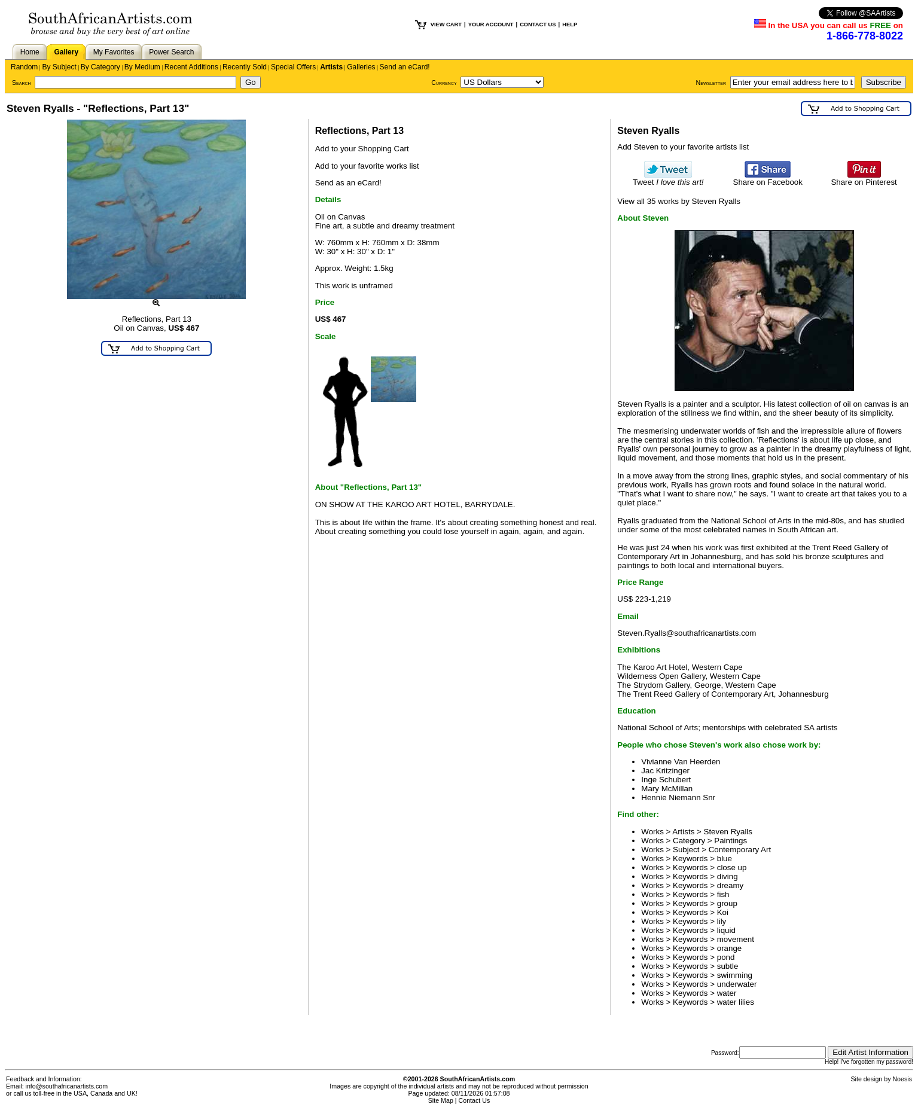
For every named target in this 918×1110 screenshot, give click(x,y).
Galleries (361, 67)
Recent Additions (191, 67)
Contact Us (474, 1100)
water (727, 993)
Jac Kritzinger (665, 770)
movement (735, 939)
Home (29, 52)
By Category (100, 67)
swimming (734, 975)
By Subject (59, 67)
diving (727, 876)
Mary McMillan (667, 788)
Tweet (668, 178)
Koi (722, 912)
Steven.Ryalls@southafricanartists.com (686, 633)
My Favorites (114, 52)
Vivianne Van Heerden (680, 761)
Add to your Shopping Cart (362, 148)
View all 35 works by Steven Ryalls (678, 201)
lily (722, 921)
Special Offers (293, 67)
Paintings (730, 840)
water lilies (735, 1002)
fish (723, 894)
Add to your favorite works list (367, 165)
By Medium (142, 67)
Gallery (66, 52)
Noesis (902, 1078)
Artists (331, 67)
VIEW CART (446, 25)
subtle (728, 966)
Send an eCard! (405, 67)
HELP (569, 25)
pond (726, 957)
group (727, 903)
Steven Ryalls (728, 831)
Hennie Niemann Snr (678, 797)
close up (732, 867)
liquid (726, 930)
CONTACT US (538, 25)
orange (729, 948)
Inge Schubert (666, 779)
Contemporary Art (740, 849)
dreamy (730, 885)
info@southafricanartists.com (67, 1086)
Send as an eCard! (348, 182)
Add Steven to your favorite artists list (683, 146)
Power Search (171, 52)
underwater (737, 984)
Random (24, 67)
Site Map (440, 1100)
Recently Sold (244, 67)
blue (724, 858)
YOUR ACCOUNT (491, 25)
